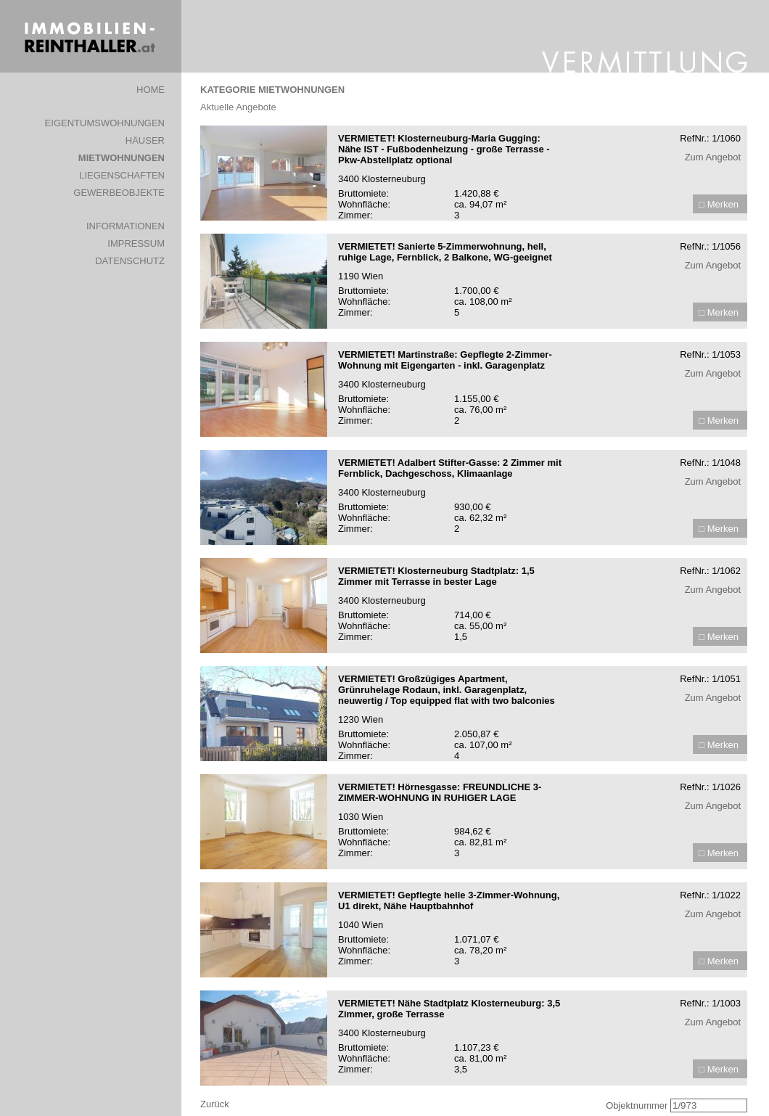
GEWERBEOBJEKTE (119, 192)
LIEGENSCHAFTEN (122, 175)
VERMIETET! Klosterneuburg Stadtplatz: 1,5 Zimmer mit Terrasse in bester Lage (436, 576)
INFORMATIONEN (125, 226)
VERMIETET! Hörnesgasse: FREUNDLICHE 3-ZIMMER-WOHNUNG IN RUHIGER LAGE (439, 792)
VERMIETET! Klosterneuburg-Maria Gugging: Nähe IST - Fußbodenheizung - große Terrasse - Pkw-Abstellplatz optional (444, 149)
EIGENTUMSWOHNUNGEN (105, 123)
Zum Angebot (713, 157)
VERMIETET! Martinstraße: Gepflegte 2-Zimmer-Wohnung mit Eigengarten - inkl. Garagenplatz (445, 360)
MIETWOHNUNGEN (121, 157)
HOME (150, 89)
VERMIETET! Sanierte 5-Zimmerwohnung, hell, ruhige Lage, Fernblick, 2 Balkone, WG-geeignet (445, 252)
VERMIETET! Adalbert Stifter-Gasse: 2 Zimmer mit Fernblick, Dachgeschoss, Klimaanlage (450, 468)
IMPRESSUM (136, 243)
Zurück (214, 1104)
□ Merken (719, 204)
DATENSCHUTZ (130, 260)
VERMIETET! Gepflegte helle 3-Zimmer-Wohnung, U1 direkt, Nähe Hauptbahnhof (448, 900)
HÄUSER (145, 140)
